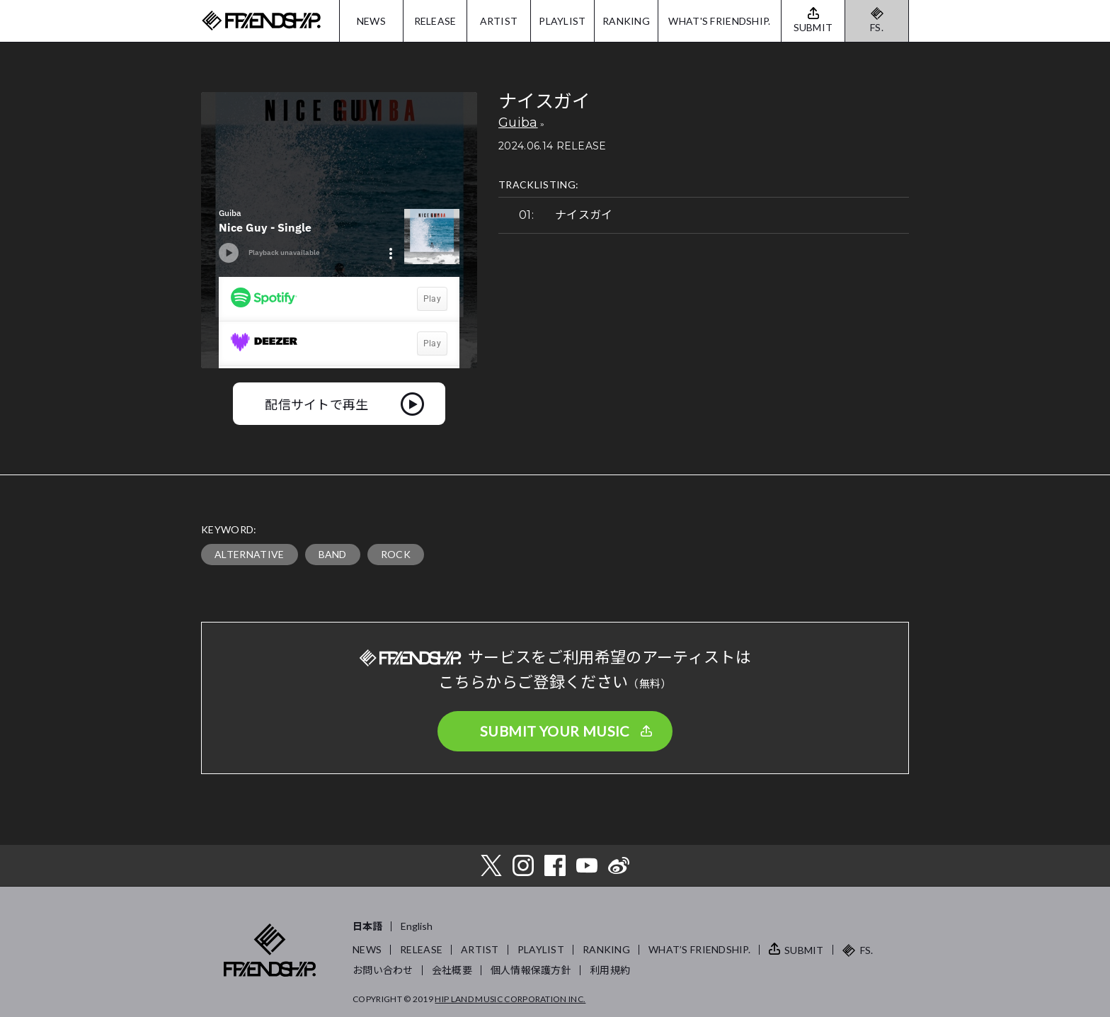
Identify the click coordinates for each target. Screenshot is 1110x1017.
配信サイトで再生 (317, 403)
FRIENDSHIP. (261, 21)
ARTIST (499, 21)
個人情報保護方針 (531, 970)
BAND (333, 554)
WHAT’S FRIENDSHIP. (699, 949)
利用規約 (610, 970)
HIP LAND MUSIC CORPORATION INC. (510, 999)
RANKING (626, 21)
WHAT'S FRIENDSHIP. (719, 21)
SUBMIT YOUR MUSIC (555, 730)
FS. (876, 27)
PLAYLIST (562, 21)
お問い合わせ (383, 970)
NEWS (371, 21)
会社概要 (452, 970)
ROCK (396, 554)
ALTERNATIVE (249, 554)
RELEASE (435, 21)
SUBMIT (804, 950)
